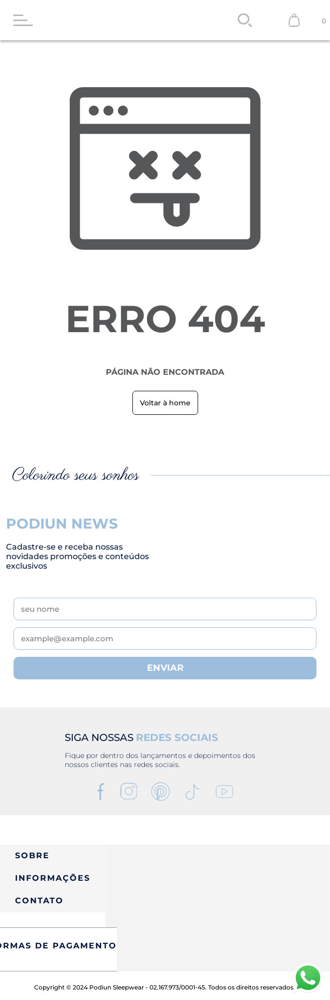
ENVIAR (165, 667)
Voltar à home (165, 402)
